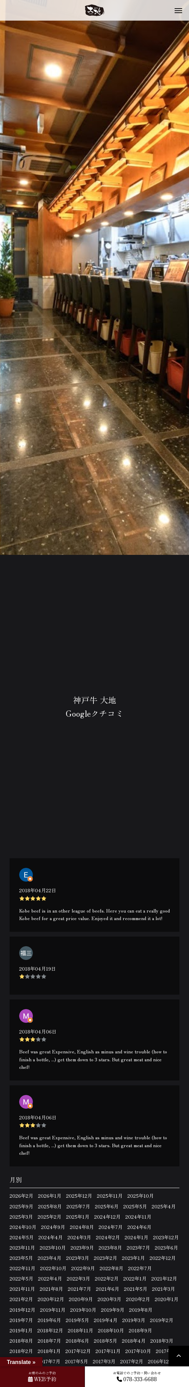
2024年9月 (53, 1226)
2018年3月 (161, 1340)
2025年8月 (50, 1206)
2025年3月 (21, 1216)
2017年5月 (76, 1361)
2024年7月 (111, 1226)
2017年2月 (131, 1361)
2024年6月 (139, 1226)
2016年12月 (161, 1361)
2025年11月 (110, 1195)
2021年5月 (135, 1288)
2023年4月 (49, 1257)
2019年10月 (83, 1309)
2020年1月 (166, 1299)
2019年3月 (133, 1320)
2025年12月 (79, 1195)
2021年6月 (107, 1288)
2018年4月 (134, 1340)
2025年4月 (164, 1206)
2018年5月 (105, 1340)
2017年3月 (104, 1361)
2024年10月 (23, 1226)
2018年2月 (21, 1350)
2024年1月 (136, 1237)
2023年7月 (138, 1247)
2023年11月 (22, 1247)
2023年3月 (77, 1257)
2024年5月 (22, 1237)
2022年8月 (111, 1268)
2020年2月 (138, 1299)
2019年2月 (161, 1320)
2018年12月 (50, 1330)
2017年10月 (138, 1350)
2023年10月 (53, 1247)
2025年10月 (140, 1195)
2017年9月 (167, 1350)
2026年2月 (21, 1195)
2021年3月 (163, 1288)
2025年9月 (21, 1206)
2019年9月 (112, 1309)
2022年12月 (163, 1257)
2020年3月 (109, 1299)
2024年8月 (82, 1226)
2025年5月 (135, 1206)
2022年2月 (106, 1278)
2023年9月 (82, 1247)
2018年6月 (77, 1340)
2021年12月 (164, 1278)
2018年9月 (140, 1330)
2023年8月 (110, 1247)
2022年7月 (140, 1268)
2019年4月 (105, 1320)
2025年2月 (49, 1216)
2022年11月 (22, 1268)
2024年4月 (50, 1237)
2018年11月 (80, 1330)
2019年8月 (140, 1309)
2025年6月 (106, 1206)
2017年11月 (108, 1350)
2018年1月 (49, 1350)
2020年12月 (51, 1299)
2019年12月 (22, 1309)
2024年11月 (138, 1216)
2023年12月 (166, 1237)
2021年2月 (21, 1299)
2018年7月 (49, 1340)
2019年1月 (21, 1330)
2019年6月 (49, 1320)
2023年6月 (166, 1247)
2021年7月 (79, 1288)
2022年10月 (53, 1268)
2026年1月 (49, 1195)
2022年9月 (83, 1268)
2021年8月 (51, 1288)
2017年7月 (48, 1361)
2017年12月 (78, 1350)
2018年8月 (21, 1340)
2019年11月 (52, 1309)
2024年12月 (107, 1216)
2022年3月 (78, 1278)
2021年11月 (22, 1288)
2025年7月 (78, 1206)
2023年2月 (105, 1257)
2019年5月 (77, 1320)
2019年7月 (21, 1320)
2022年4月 (50, 1278)
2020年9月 (81, 1299)
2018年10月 (111, 1330)
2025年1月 (77, 1216)
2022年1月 (135, 1278)
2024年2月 (108, 1237)
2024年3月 (79, 1237)
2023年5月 (21, 1257)
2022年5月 (21, 1278)
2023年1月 (133, 1257)
